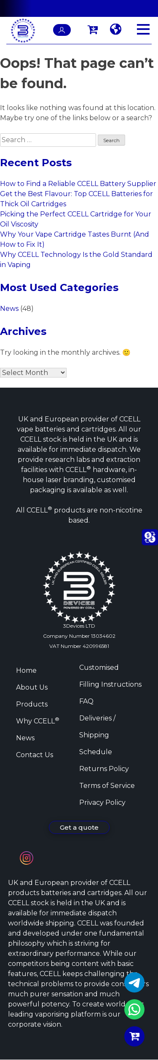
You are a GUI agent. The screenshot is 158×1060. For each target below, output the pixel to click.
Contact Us (34, 755)
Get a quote (79, 827)
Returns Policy (104, 769)
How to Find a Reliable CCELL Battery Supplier (78, 184)
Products (32, 704)
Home (26, 670)
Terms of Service (107, 786)
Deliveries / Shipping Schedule (97, 735)
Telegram (134, 982)
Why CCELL (37, 721)
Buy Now (134, 1036)
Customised (99, 668)
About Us (32, 687)
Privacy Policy (102, 802)
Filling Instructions (110, 684)
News (9, 309)
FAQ (86, 701)
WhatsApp (134, 1009)
